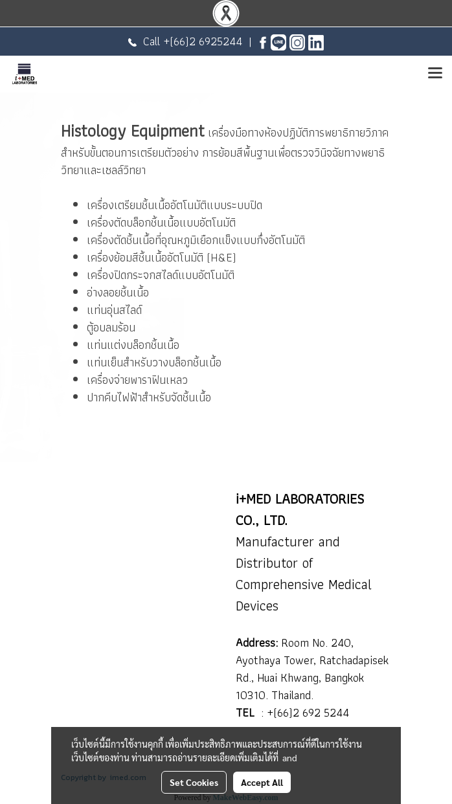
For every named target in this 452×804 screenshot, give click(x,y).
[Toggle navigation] (435, 74)
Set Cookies (194, 782)
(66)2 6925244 (206, 41)
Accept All (262, 782)
